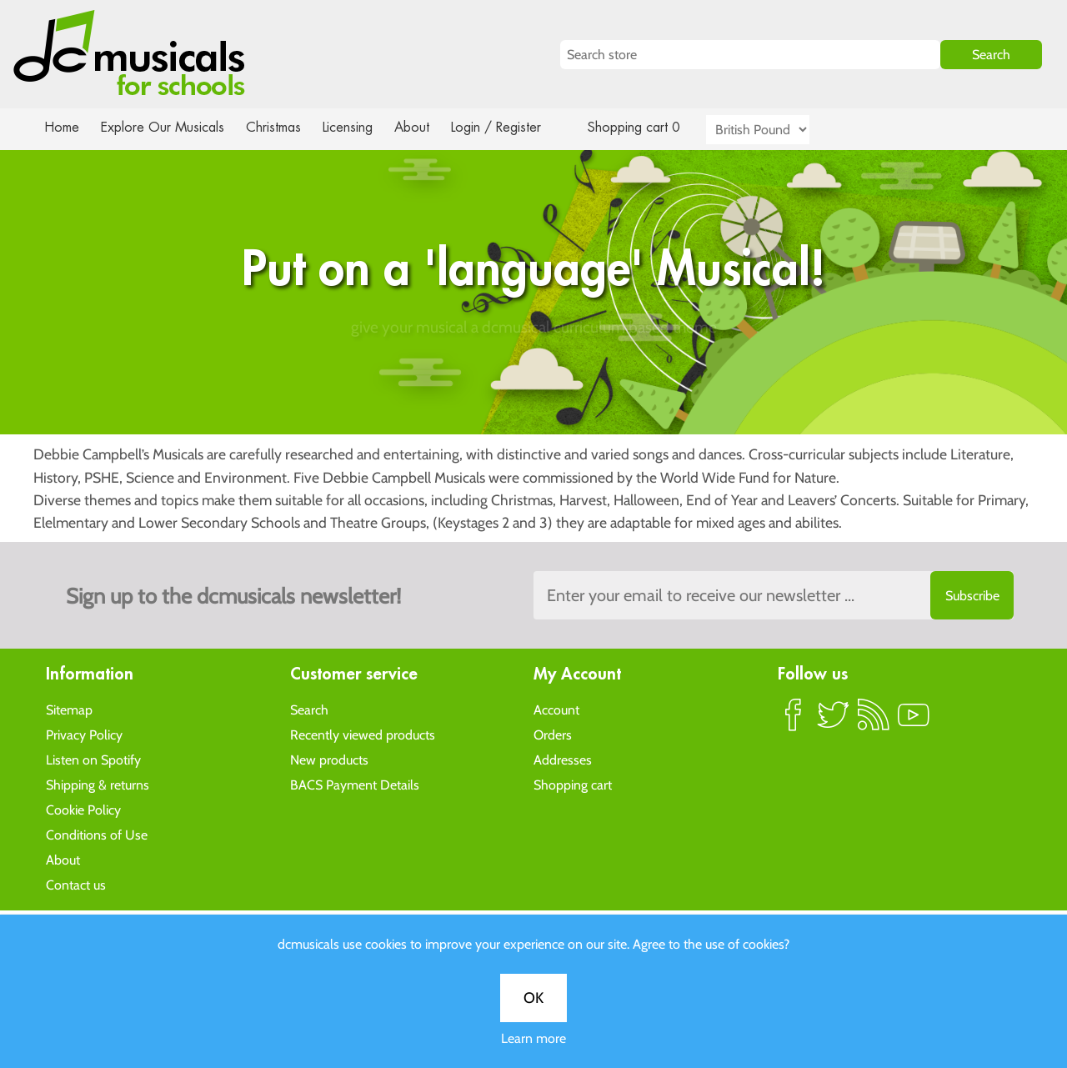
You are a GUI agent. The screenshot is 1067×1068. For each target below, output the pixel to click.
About (426, 127)
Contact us (76, 884)
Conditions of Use (97, 834)
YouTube (913, 721)
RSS (873, 721)
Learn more (533, 586)
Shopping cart (573, 784)
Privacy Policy (84, 734)
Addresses (563, 759)
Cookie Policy (83, 809)
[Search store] (750, 54)
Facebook (793, 721)
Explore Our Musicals (165, 127)
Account (556, 709)
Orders (553, 734)
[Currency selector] (777, 129)
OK (533, 546)
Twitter (833, 721)
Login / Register (512, 127)
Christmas (280, 127)
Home (62, 127)
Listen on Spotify (93, 759)
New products (329, 759)
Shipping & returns (97, 784)
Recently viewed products (362, 734)
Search (309, 709)
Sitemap (69, 709)
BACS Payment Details (354, 784)
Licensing (360, 127)
